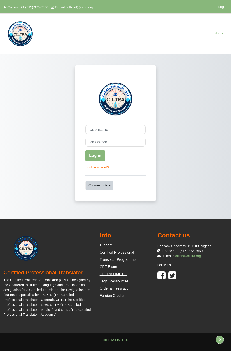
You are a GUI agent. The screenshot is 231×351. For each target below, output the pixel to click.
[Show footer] (220, 340)
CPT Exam (108, 267)
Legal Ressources (114, 281)
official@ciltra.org (80, 7)
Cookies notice (99, 185)
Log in (222, 7)
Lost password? (97, 167)
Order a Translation (115, 288)
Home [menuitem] (218, 33)
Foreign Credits (112, 295)
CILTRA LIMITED (113, 274)
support (106, 245)
